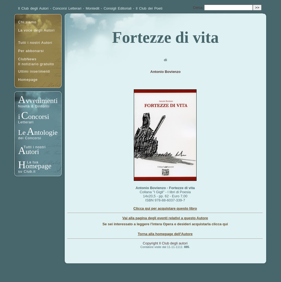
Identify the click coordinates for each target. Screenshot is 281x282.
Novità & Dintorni (34, 106)
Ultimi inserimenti (34, 71)
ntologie (46, 132)
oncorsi (38, 117)
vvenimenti (41, 101)
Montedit (93, 8)
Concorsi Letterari (67, 8)
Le (21, 132)
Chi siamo (27, 22)
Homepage (28, 80)
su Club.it (27, 171)
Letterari (26, 122)
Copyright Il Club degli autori (165, 243)
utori (32, 152)
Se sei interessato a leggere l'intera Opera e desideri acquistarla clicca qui (165, 224)
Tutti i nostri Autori (35, 43)
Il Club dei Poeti (149, 8)
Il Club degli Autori (33, 8)
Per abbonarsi (31, 51)
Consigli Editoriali (118, 8)
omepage (38, 166)
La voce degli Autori (36, 30)
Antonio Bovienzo (165, 72)
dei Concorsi (29, 138)
